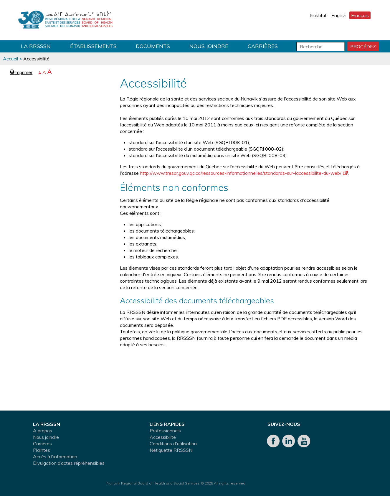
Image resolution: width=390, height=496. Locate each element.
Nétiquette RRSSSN (171, 450)
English (338, 15)
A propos (42, 431)
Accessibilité (163, 437)
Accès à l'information (55, 456)
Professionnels (165, 431)
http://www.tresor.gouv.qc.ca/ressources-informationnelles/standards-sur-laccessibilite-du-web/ (244, 173)
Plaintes (41, 450)
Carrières (263, 46)
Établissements (93, 46)
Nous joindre (208, 46)
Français (360, 15)
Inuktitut (318, 15)
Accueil (10, 59)
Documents (153, 46)
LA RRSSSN (36, 46)
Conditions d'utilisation (173, 443)
